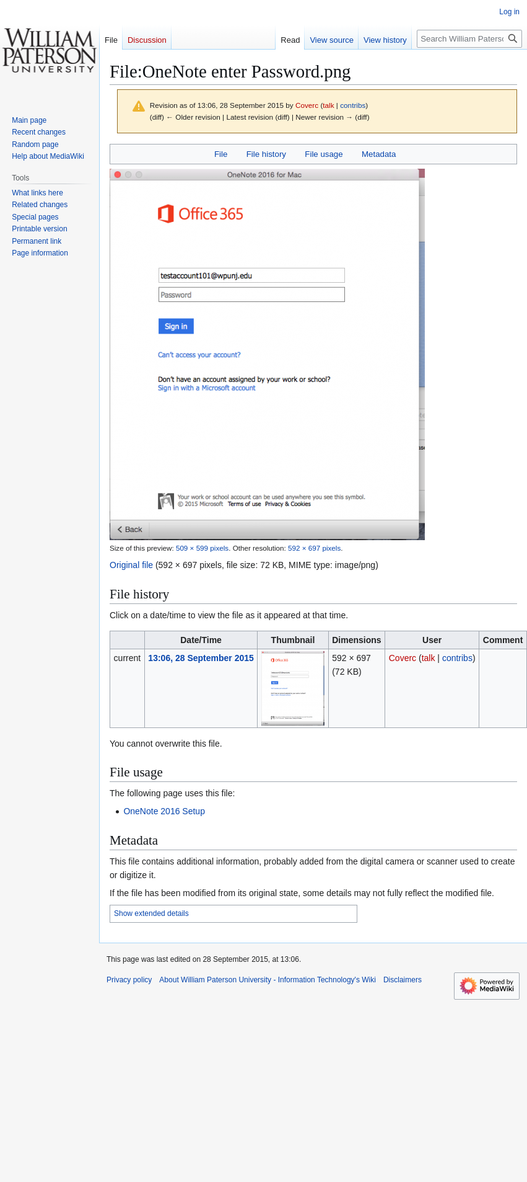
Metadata (379, 154)
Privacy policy (129, 979)
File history (266, 154)
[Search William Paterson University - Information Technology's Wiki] (469, 39)
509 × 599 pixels (202, 548)
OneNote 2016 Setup (164, 811)
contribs (352, 105)
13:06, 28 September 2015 (200, 658)
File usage (323, 154)
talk (328, 105)
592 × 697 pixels (314, 548)
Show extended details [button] (151, 913)
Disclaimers (402, 979)
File (220, 154)
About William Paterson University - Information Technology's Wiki (267, 979)
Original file (131, 565)
